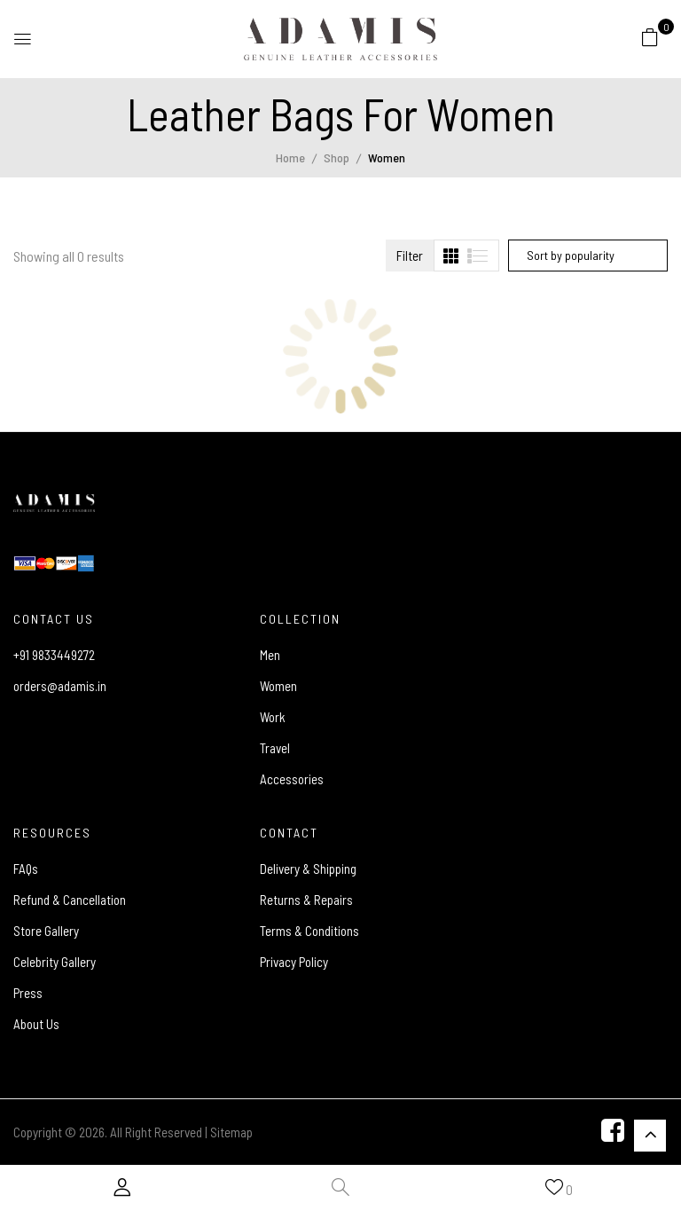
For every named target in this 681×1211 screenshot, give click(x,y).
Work (273, 717)
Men (270, 655)
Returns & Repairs (306, 900)
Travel (275, 748)
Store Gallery (46, 931)
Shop (336, 157)
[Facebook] (612, 1132)
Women (278, 686)
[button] (650, 36)
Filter (409, 255)
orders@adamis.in (59, 686)
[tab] (450, 255)
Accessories (292, 779)
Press (28, 993)
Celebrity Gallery (54, 962)
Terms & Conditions (309, 931)
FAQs (25, 869)
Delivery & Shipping (308, 869)
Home (290, 157)
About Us (36, 1024)
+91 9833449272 (54, 655)
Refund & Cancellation (69, 900)
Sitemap (231, 1132)
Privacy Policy (294, 962)
